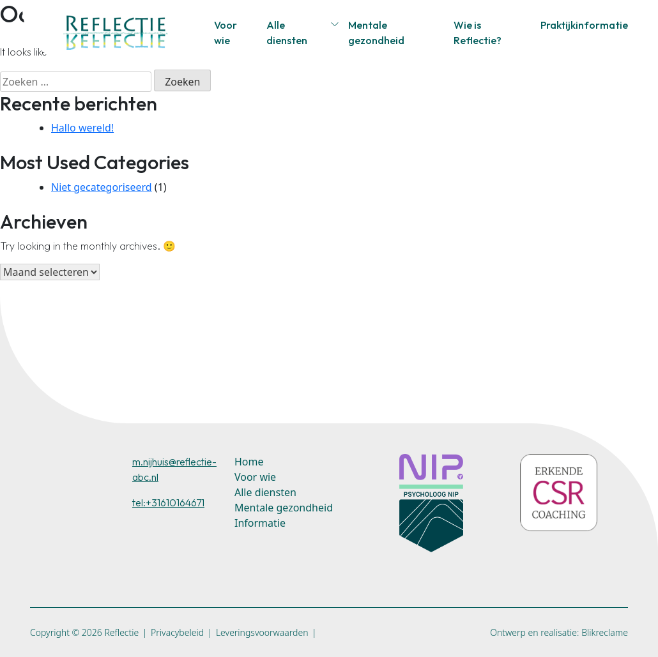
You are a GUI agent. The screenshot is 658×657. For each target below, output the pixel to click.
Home (249, 462)
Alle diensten (286, 33)
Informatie (260, 523)
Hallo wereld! (82, 128)
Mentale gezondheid (376, 33)
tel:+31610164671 (168, 502)
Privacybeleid (177, 632)
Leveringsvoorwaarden (262, 632)
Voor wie (225, 33)
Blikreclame (604, 632)
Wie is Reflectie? (477, 33)
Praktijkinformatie (584, 25)
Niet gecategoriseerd (101, 187)
